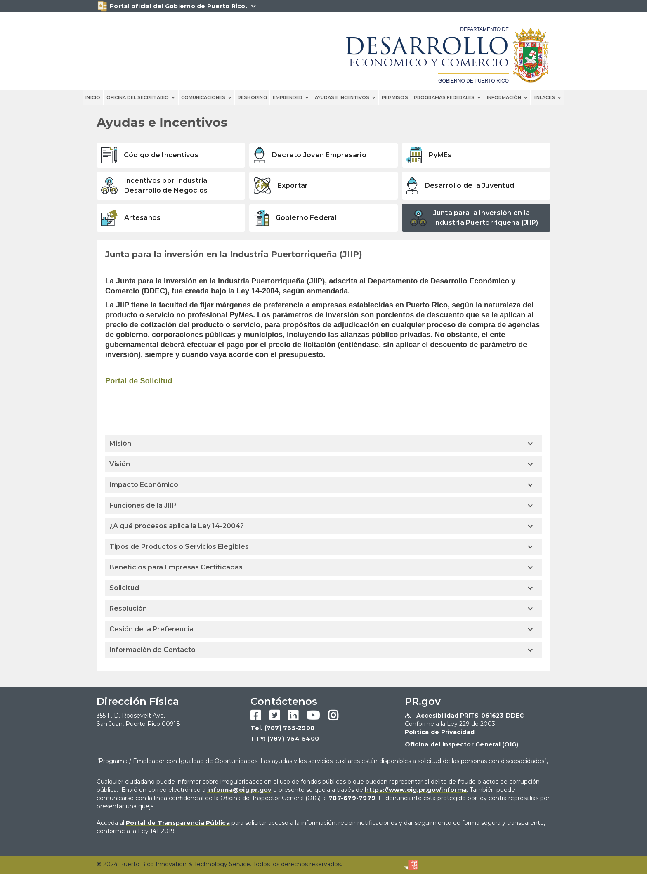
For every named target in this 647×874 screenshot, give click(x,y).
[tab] (171, 155)
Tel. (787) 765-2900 (282, 728)
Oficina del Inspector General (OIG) (462, 744)
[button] (141, 97)
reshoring (252, 97)
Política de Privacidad (440, 732)
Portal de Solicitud (138, 381)
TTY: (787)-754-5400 (284, 738)
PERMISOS (395, 97)
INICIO (93, 97)
